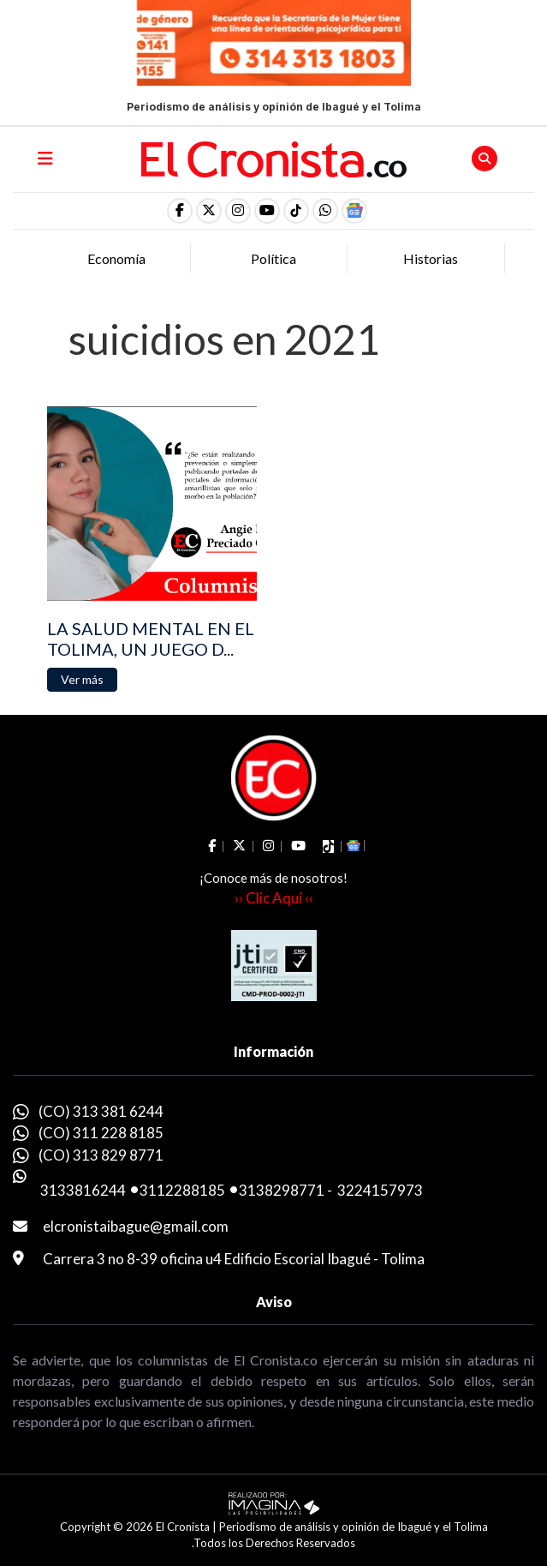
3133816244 (83, 1190)
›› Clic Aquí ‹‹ (274, 898)
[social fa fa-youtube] (267, 211)
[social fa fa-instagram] (238, 211)
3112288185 (182, 1190)
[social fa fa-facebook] (180, 211)
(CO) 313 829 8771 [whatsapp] (101, 1155)
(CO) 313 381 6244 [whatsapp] (101, 1111)
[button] (325, 211)
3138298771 (281, 1190)
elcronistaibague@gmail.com (136, 1226)
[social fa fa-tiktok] (296, 211)
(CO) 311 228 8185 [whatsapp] (101, 1133)
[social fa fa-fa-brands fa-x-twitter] (209, 211)
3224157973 (380, 1190)
